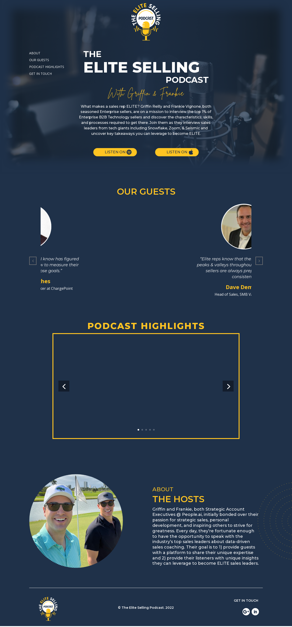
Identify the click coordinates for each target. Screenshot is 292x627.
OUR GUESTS (39, 60)
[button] (32, 261)
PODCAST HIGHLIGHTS (46, 67)
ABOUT (34, 53)
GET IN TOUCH (40, 74)
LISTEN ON (115, 152)
